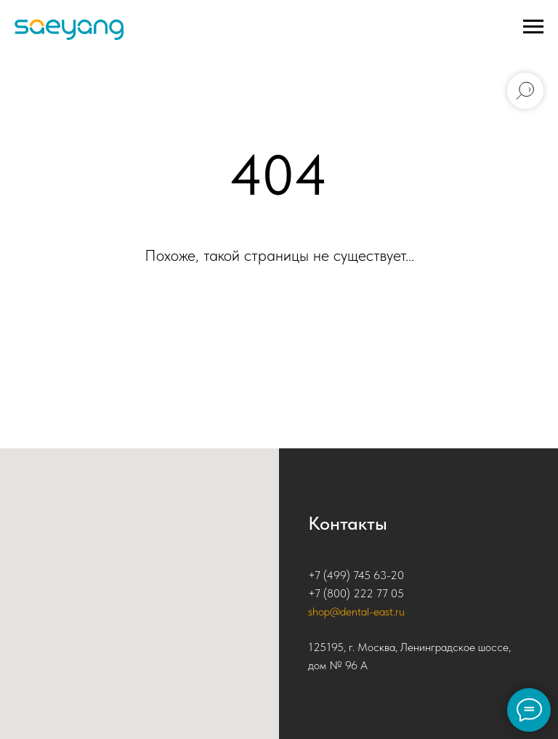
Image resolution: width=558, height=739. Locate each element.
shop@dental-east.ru (356, 611)
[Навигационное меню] (533, 27)
